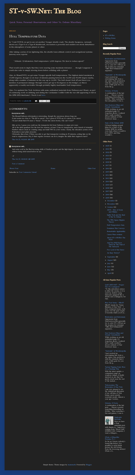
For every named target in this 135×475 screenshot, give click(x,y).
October (110, 207)
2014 (107, 175)
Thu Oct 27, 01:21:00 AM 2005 (23, 139)
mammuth (72, 465)
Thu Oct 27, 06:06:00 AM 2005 (23, 159)
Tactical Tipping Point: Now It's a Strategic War (115, 368)
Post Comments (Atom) (28, 172)
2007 (107, 191)
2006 (107, 195)
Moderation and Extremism (115, 59)
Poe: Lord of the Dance (115, 250)
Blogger (89, 465)
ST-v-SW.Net (110, 35)
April (109, 273)
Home (53, 168)
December (111, 201)
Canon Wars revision (114, 234)
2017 (107, 165)
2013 (107, 178)
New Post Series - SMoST (114, 303)
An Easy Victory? (113, 253)
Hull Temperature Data (115, 225)
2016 (107, 169)
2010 (107, 182)
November (111, 204)
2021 (107, 156)
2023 (107, 149)
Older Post (92, 168)
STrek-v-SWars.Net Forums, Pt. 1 (112, 438)
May (109, 270)
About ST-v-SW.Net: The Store (116, 239)
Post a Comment (18, 164)
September (111, 257)
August (110, 260)
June (109, 267)
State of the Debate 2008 (114, 123)
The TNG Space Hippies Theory (116, 221)
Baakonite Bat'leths (118, 418)
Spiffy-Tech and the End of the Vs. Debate (116, 216)
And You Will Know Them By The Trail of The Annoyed (116, 245)
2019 (107, 159)
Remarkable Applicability (116, 231)
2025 (107, 146)
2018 (107, 162)
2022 (107, 152)
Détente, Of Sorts (111, 91)
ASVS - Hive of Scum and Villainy (115, 211)
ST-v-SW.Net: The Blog (45, 11)
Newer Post (14, 168)
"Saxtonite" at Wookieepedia (115, 75)
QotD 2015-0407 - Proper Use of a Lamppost (114, 286)
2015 (107, 172)
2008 (107, 188)
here (43, 95)
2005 (107, 198)
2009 (107, 185)
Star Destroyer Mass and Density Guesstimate (114, 106)
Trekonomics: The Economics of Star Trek (114, 386)
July (109, 263)
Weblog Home (110, 38)
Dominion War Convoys (116, 228)
